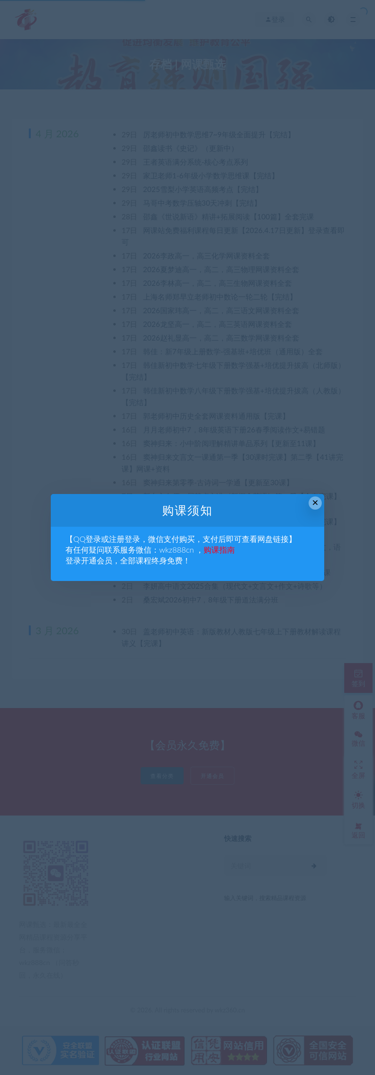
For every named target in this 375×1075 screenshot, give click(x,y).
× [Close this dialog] (315, 502)
